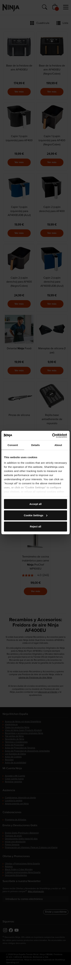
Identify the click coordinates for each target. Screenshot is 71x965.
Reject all (35, 526)
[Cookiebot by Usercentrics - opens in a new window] (52, 435)
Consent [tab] (13, 445)
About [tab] (58, 445)
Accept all (35, 504)
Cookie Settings (35, 515)
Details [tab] (35, 445)
